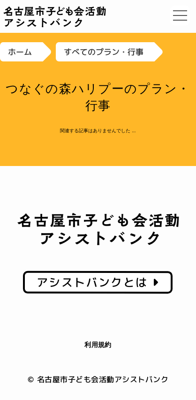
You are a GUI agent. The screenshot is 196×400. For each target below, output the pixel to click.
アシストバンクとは (98, 282)
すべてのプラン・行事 (103, 51)
